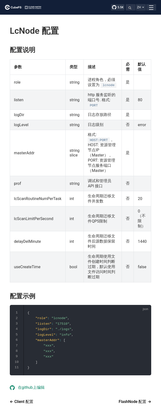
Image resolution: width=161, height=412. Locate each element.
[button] (141, 7)
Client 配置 (23, 401)
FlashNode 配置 (132, 401)
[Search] (131, 7)
